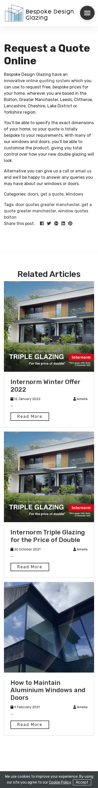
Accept (82, 782)
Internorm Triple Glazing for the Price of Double (47, 536)
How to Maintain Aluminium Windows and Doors (47, 690)
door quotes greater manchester (47, 204)
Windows (74, 194)
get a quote (52, 194)
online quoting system (47, 80)
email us (83, 171)
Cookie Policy (60, 782)
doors (32, 194)
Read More (29, 416)
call (66, 171)
